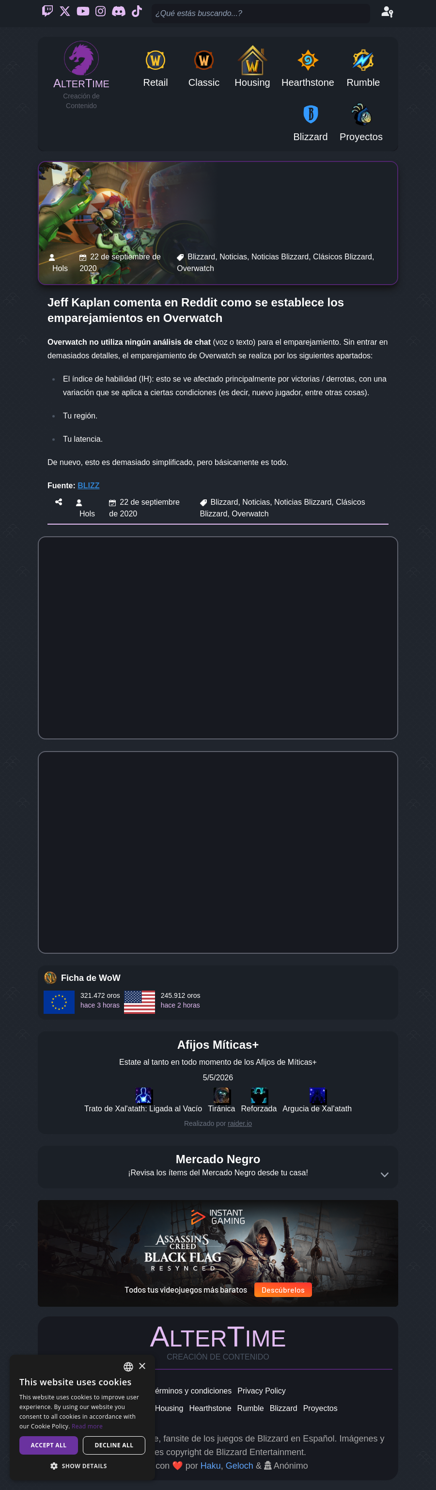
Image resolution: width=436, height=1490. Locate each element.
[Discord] (118, 13)
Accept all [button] (49, 1445)
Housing (169, 1408)
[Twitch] (47, 13)
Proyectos (320, 1408)
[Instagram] (100, 13)
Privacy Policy (261, 1391)
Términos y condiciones (191, 1391)
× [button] (141, 1366)
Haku (211, 1466)
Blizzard (283, 1408)
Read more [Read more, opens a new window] (87, 1426)
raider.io (240, 1123)
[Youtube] (83, 13)
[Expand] (384, 1175)
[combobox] (128, 1367)
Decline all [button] (114, 1445)
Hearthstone (210, 1408)
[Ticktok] (137, 13)
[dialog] (82, 1417)
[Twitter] (65, 13)
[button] (82, 1466)
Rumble (250, 1408)
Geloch (239, 1466)
